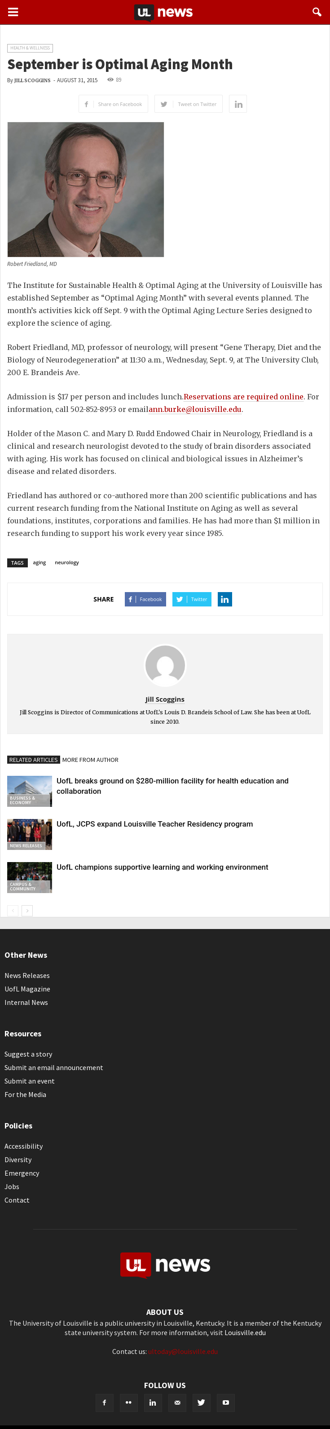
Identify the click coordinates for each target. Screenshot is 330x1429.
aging (39, 562)
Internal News (26, 1002)
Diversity (17, 1159)
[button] (317, 12)
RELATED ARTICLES (33, 760)
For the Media (25, 1094)
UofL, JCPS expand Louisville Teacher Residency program (155, 823)
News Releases (26, 846)
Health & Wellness (30, 48)
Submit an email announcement (53, 1067)
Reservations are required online (244, 396)
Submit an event (29, 1080)
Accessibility (23, 1145)
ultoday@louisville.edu (183, 1351)
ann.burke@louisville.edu (195, 409)
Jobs (11, 1186)
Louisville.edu (245, 1332)
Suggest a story (28, 1053)
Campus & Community (22, 886)
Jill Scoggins (32, 81)
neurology (67, 562)
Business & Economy (22, 800)
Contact (17, 1199)
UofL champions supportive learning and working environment (162, 867)
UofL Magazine (27, 988)
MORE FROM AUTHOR (90, 760)
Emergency (21, 1172)
